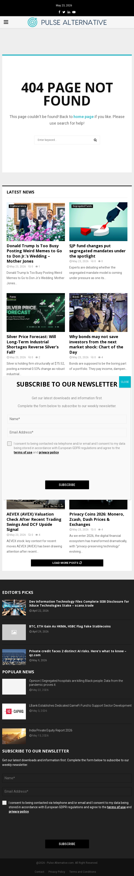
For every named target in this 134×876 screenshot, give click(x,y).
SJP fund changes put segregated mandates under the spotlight (97, 251)
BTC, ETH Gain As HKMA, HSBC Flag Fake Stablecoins (70, 626)
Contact (39, 871)
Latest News (20, 192)
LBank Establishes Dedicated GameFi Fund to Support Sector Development (80, 705)
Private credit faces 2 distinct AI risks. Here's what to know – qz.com (77, 653)
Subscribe (67, 844)
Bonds (76, 297)
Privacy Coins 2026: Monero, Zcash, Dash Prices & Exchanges (96, 519)
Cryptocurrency (18, 206)
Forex (13, 297)
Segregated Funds (82, 206)
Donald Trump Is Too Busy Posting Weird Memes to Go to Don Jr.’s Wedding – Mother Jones (34, 253)
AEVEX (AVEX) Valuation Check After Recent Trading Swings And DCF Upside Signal (34, 521)
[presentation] (35, 826)
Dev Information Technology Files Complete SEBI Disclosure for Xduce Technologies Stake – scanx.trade (79, 603)
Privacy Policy (56, 871)
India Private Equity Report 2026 (50, 730)
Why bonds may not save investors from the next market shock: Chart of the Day (96, 344)
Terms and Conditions (82, 871)
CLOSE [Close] (125, 381)
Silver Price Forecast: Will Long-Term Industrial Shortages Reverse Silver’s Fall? (33, 344)
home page (83, 116)
